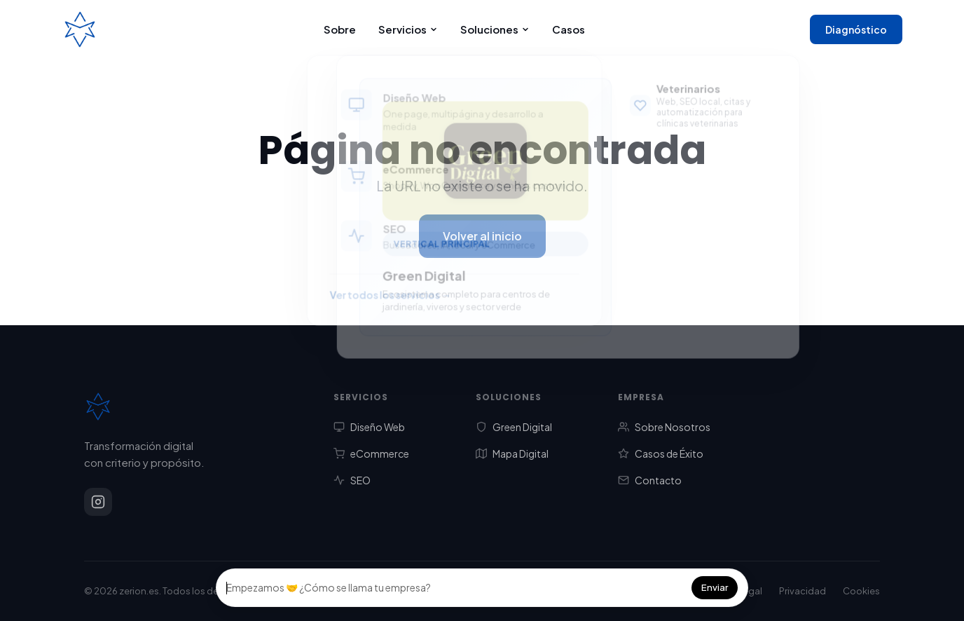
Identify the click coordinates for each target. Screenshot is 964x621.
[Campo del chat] (454, 587)
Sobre (340, 29)
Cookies (861, 590)
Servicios (408, 29)
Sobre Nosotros (664, 427)
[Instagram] (98, 502)
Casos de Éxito (660, 453)
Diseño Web (369, 427)
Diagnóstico (856, 29)
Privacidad (802, 590)
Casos (568, 29)
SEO (352, 480)
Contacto (650, 480)
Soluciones (495, 29)
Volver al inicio (482, 235)
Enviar (714, 587)
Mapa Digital (512, 453)
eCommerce (371, 453)
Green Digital (514, 427)
